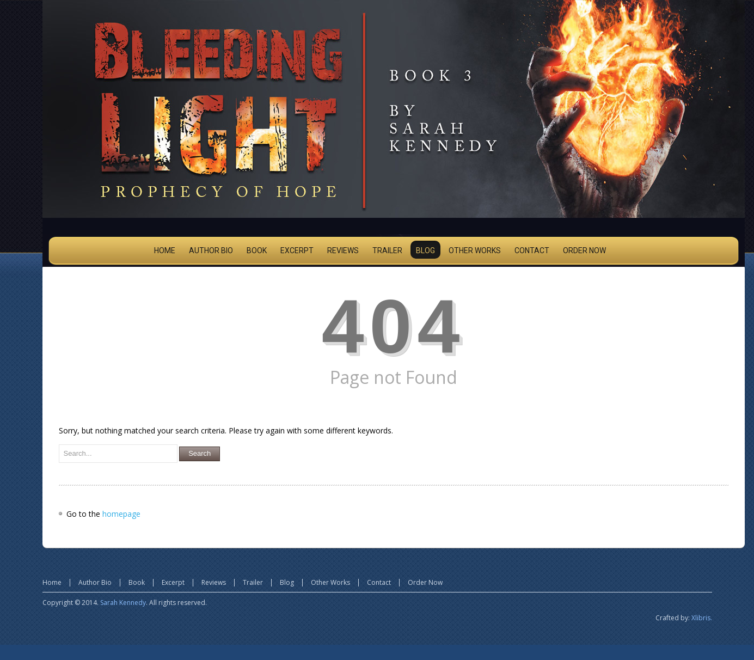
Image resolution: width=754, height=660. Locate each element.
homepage (121, 514)
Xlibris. (701, 617)
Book (136, 582)
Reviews (213, 582)
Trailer (253, 582)
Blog (287, 582)
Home (52, 582)
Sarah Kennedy (123, 602)
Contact (379, 582)
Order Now (425, 582)
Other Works (330, 582)
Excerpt (173, 582)
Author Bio (95, 582)
